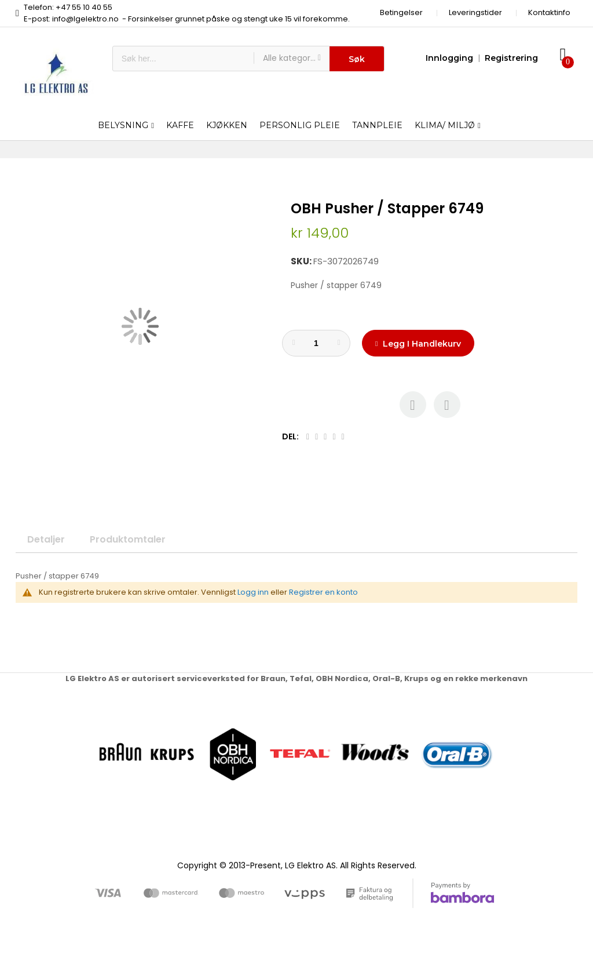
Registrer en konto (323, 592)
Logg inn (253, 592)
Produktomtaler (128, 539)
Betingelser (401, 12)
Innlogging (449, 58)
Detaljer (46, 539)
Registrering (511, 58)
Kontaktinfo (549, 12)
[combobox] (183, 58)
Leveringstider (475, 12)
